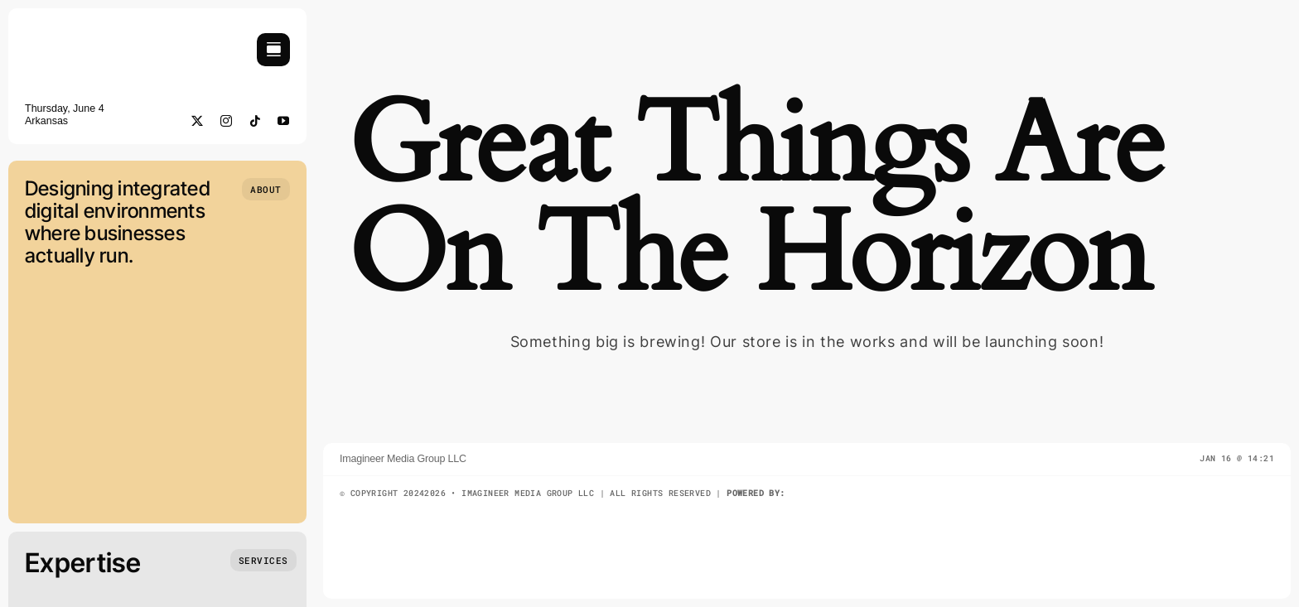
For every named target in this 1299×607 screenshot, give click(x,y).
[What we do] (263, 560)
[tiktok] (255, 121)
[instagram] (226, 121)
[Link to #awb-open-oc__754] (273, 49)
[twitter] (197, 121)
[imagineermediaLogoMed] (112, 44)
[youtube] (284, 121)
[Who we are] (266, 189)
